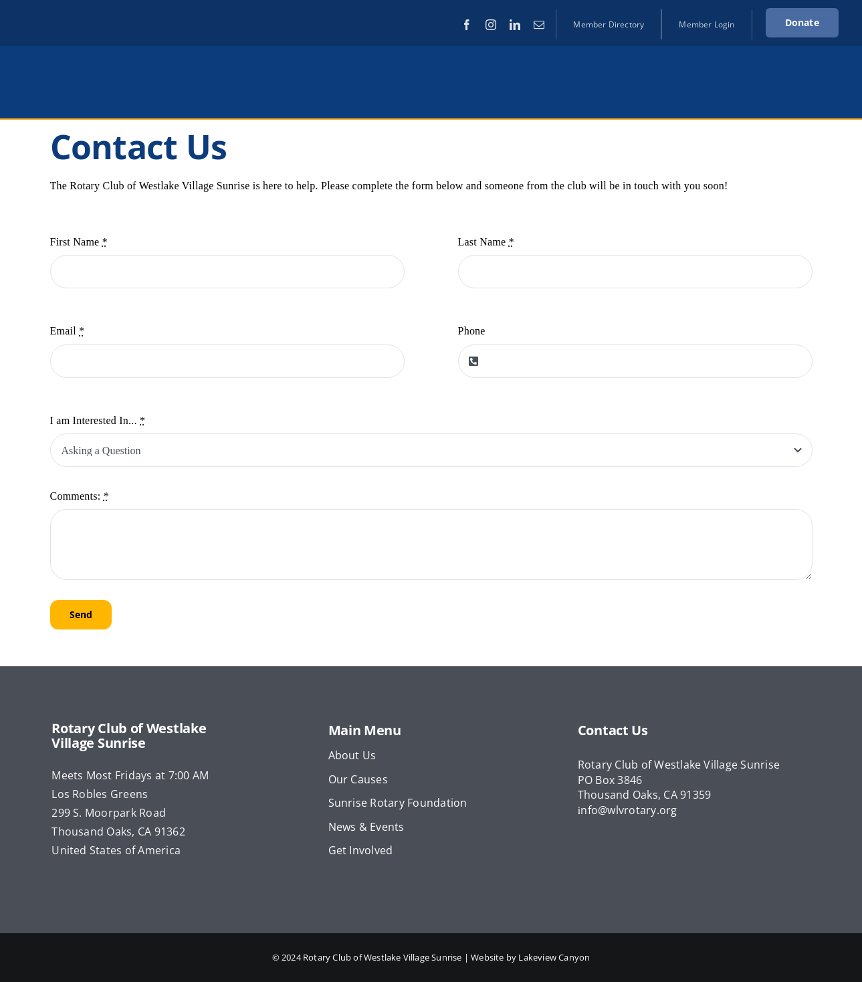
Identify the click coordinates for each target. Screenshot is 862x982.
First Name (79, 242)
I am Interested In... (98, 420)
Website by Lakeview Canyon (530, 957)
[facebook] (466, 24)
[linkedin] (515, 24)
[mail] (539, 24)
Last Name (486, 242)
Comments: (79, 496)
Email (67, 330)
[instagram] (491, 24)
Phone (472, 330)
